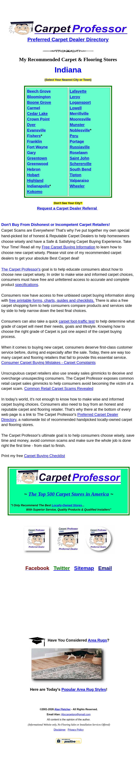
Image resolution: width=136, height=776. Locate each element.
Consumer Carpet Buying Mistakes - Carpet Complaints (48, 362)
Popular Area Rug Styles (83, 689)
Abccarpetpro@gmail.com (76, 714)
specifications (26, 284)
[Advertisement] (68, 8)
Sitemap (84, 568)
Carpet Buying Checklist (44, 456)
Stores (77, 505)
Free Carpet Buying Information (68, 247)
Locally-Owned (62, 505)
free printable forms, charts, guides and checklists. (51, 300)
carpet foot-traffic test (77, 321)
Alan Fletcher (62, 709)
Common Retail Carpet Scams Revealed (58, 388)
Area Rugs (97, 640)
